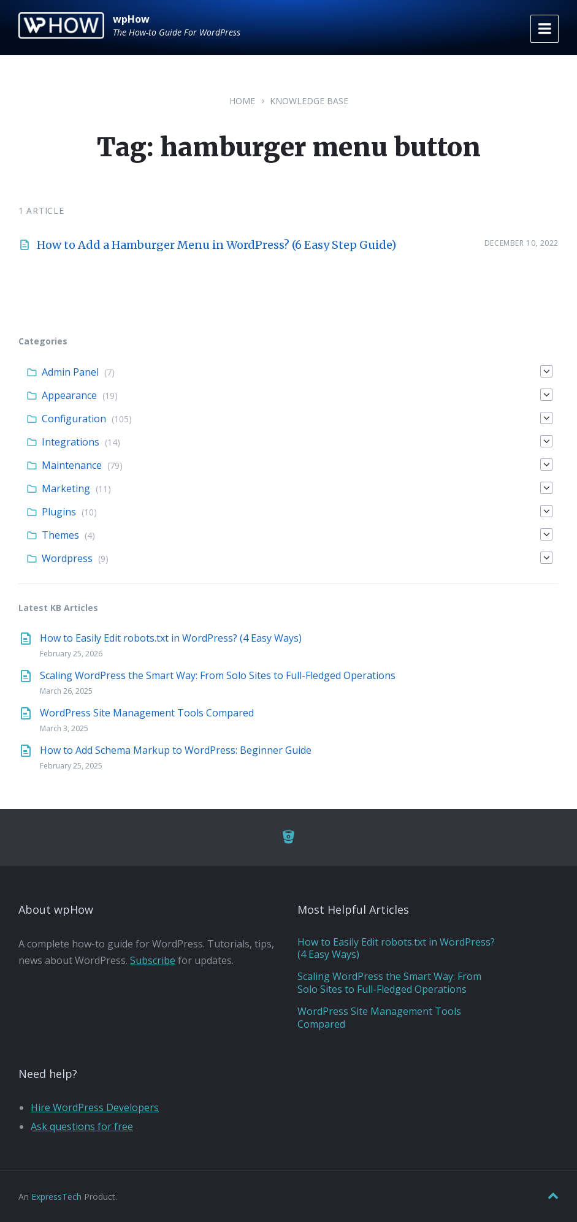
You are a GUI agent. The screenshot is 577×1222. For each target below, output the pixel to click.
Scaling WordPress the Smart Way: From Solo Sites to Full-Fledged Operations (217, 675)
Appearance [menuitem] (69, 395)
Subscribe (152, 960)
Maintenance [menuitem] (72, 465)
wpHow (131, 19)
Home (242, 101)
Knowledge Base (309, 101)
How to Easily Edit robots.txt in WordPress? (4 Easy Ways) (171, 638)
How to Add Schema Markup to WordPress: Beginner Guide (175, 750)
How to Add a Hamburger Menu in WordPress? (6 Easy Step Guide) (216, 245)
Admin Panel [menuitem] (70, 372)
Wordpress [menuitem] (67, 558)
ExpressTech (56, 1196)
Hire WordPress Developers (95, 1107)
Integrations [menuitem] (70, 442)
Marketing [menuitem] (66, 488)
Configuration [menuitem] (74, 418)
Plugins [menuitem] (59, 511)
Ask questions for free (82, 1126)
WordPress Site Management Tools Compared (147, 712)
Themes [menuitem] (60, 535)
